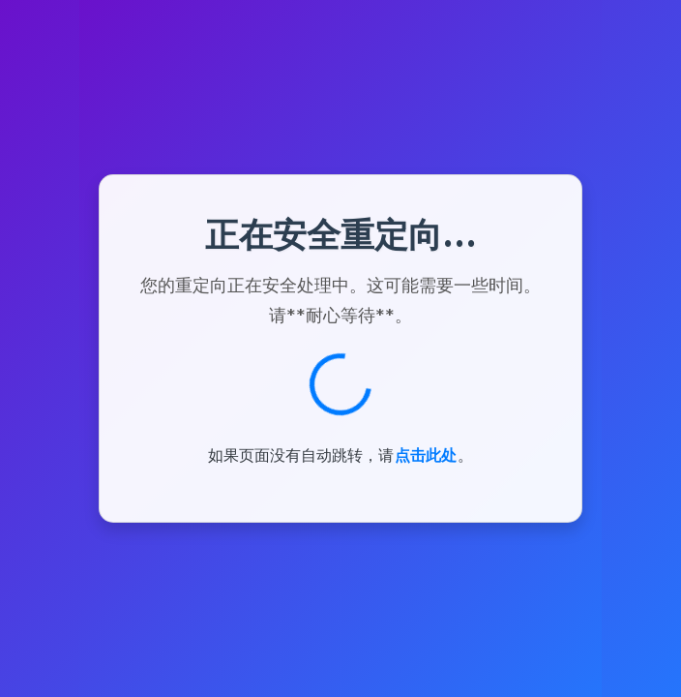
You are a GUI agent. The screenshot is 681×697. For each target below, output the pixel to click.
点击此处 (426, 455)
